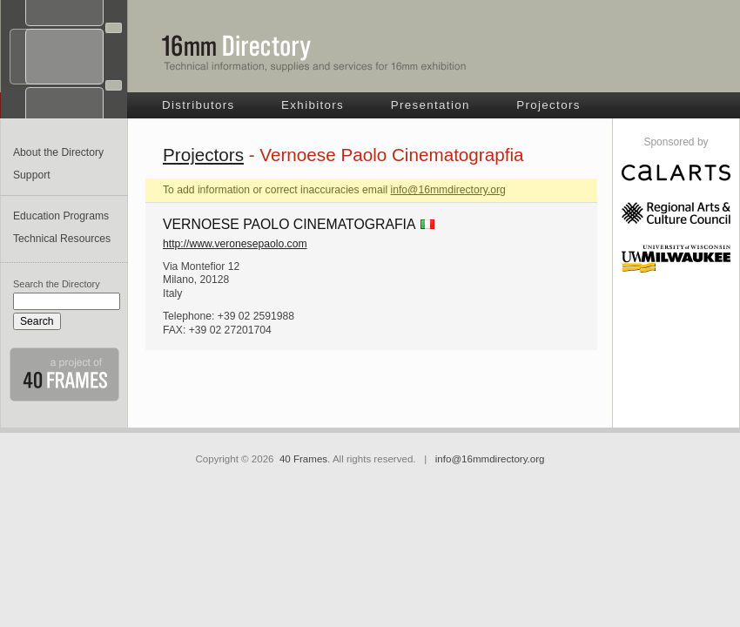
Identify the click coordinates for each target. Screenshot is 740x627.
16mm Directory (314, 53)
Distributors (198, 104)
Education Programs (61, 216)
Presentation (430, 104)
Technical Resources (62, 239)
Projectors (548, 104)
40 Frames (303, 459)
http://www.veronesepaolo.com (235, 244)
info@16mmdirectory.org (447, 190)
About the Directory (58, 152)
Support (31, 175)
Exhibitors (312, 104)
